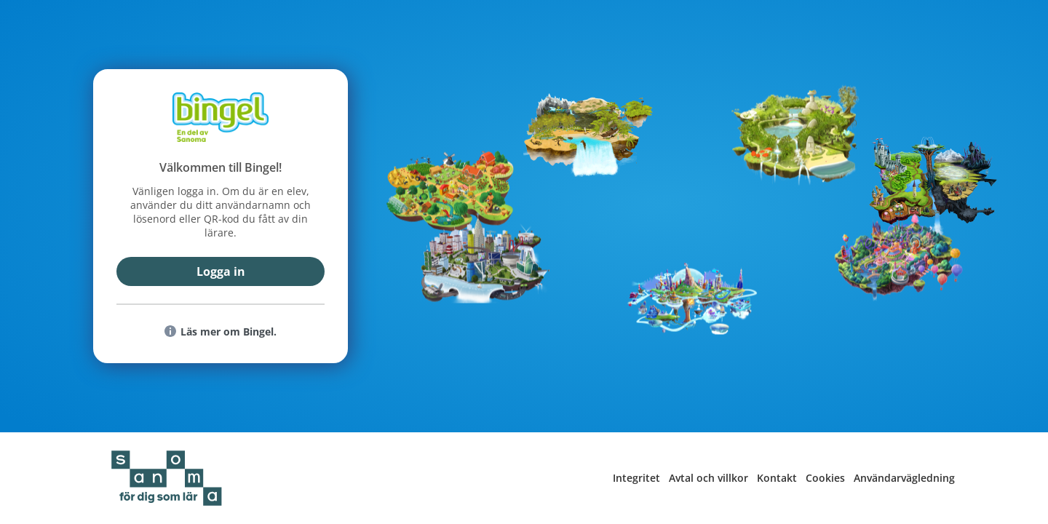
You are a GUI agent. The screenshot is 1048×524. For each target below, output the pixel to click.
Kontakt (777, 478)
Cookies (825, 478)
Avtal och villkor (708, 478)
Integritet (636, 478)
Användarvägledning (904, 478)
